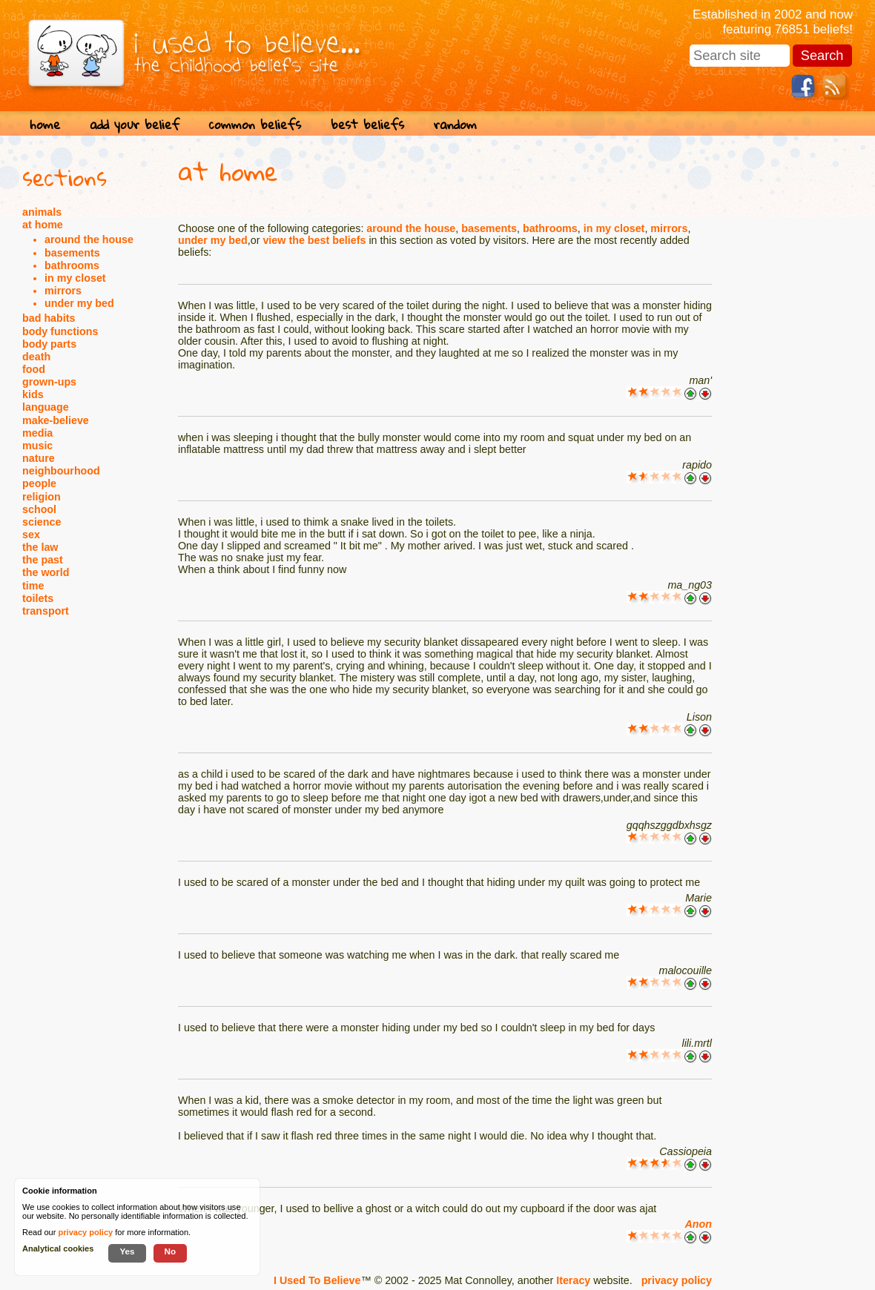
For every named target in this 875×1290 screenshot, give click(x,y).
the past (42, 560)
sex (31, 534)
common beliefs (255, 124)
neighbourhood (61, 471)
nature (38, 458)
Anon (698, 1224)
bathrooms (71, 265)
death (36, 357)
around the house (88, 239)
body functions (60, 331)
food (33, 369)
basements (72, 253)
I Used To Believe (317, 1280)
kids (33, 394)
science (41, 522)
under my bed (79, 303)
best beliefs (367, 124)
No (170, 1251)
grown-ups (49, 382)
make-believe (55, 420)
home (45, 124)
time (33, 586)
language (45, 407)
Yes (126, 1251)
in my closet (75, 278)
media (37, 433)
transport (45, 611)
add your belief (134, 124)
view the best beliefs (314, 240)
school (39, 509)
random (455, 124)
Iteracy (573, 1280)
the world (46, 572)
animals (42, 212)
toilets (37, 598)
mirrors (63, 291)
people (39, 483)
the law (40, 547)
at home (42, 225)
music (37, 446)
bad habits (49, 318)
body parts (49, 344)
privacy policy (676, 1280)
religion (41, 497)
